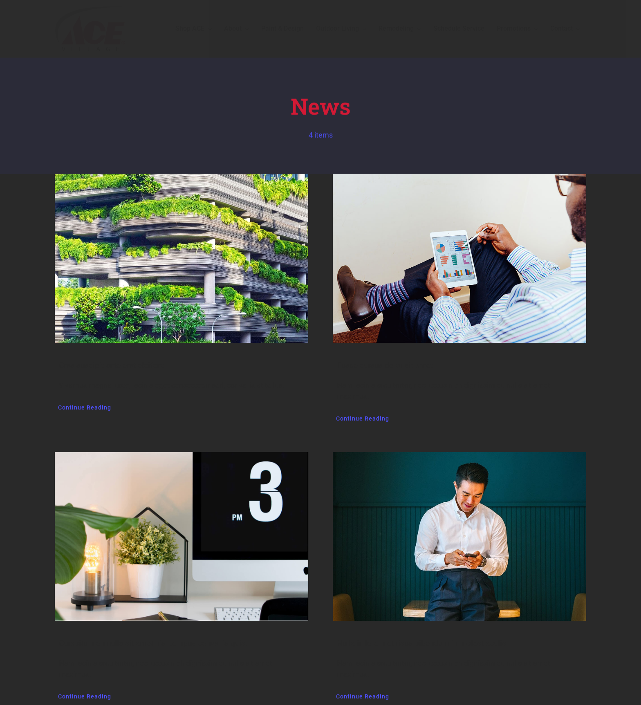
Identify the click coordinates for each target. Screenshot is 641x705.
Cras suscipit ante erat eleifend (112, 365)
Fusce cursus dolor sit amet (385, 365)
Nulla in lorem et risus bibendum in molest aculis (421, 643)
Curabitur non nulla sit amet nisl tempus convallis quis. (153, 643)
